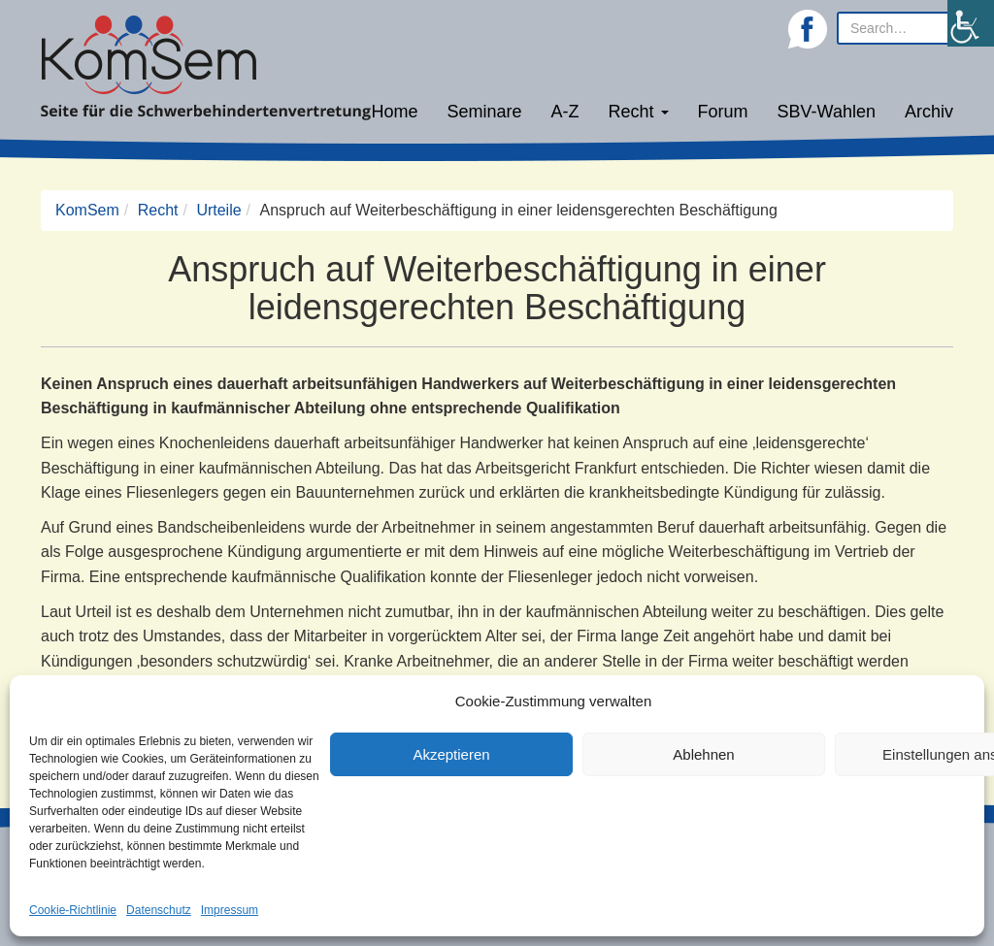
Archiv (929, 111)
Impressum (229, 910)
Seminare (484, 111)
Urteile (218, 210)
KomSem (87, 210)
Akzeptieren (451, 754)
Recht (639, 111)
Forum (723, 111)
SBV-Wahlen (827, 111)
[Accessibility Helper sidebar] (970, 23)
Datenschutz (158, 910)
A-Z (565, 111)
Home (394, 111)
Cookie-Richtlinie (72, 910)
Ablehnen (703, 754)
